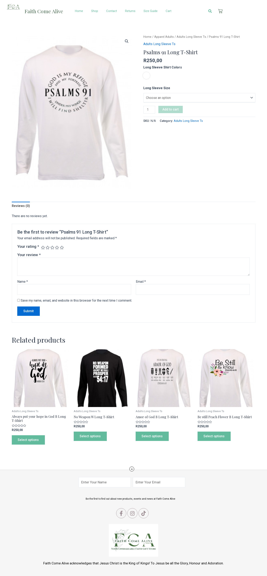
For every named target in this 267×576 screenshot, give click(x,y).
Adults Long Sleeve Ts (191, 37)
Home (79, 11)
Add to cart (170, 109)
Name (22, 282)
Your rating (28, 246)
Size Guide (151, 11)
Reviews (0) (21, 206)
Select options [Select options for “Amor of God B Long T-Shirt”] (152, 436)
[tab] (21, 206)
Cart (168, 11)
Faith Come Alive (44, 11)
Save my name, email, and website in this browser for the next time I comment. (76, 300)
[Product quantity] (149, 109)
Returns (130, 11)
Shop (94, 11)
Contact (111, 11)
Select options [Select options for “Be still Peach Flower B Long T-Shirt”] (214, 436)
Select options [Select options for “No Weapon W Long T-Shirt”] (90, 436)
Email (141, 282)
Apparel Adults (164, 37)
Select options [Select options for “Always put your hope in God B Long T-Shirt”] (28, 440)
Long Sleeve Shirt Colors (162, 67)
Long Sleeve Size (156, 88)
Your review (29, 254)
